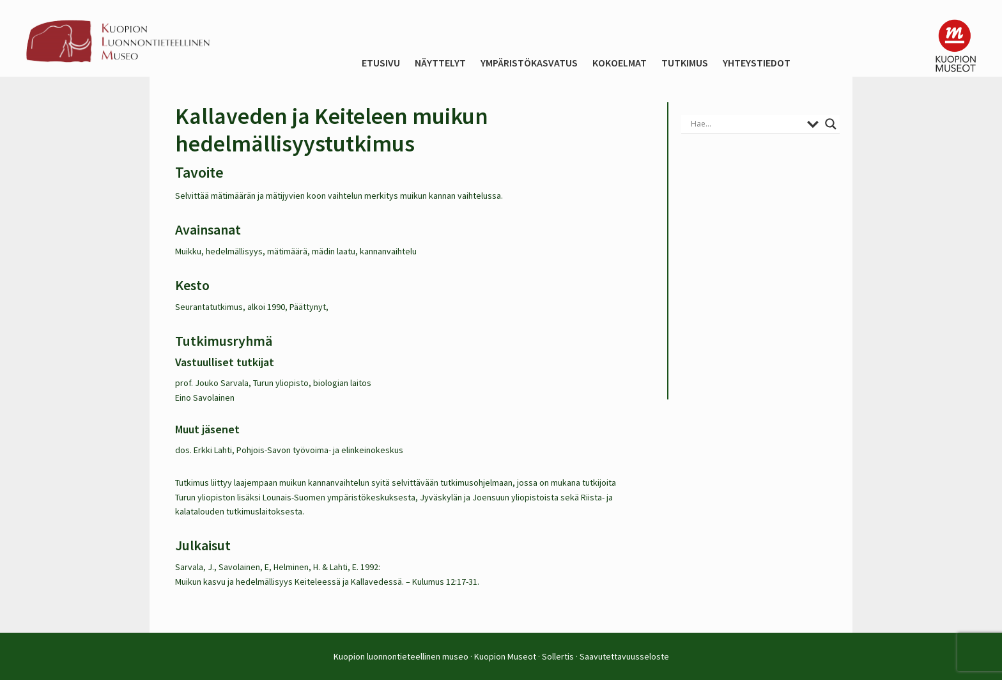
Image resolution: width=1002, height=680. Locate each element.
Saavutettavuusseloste (624, 656)
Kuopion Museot (505, 656)
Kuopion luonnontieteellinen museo (401, 656)
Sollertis (558, 656)
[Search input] (746, 124)
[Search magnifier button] (831, 124)
